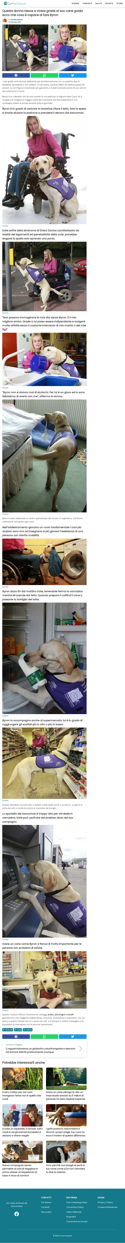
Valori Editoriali (73, 1212)
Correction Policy (75, 1207)
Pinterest (5, 226)
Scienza (75, 3)
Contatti (45, 1207)
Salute (98, 3)
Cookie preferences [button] (107, 1207)
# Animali (8, 1029)
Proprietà (71, 1216)
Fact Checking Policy (76, 1202)
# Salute (27, 1029)
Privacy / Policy (105, 1202)
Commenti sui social (76, 1221)
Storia (119, 3)
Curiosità (87, 3)
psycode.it (46, 1212)
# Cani (18, 1029)
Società (109, 3)
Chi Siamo (46, 1202)
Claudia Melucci (16, 19)
